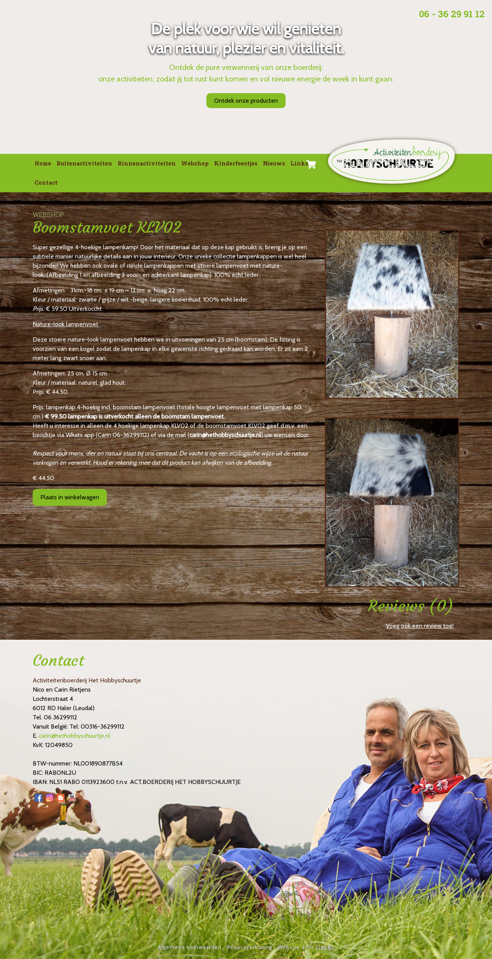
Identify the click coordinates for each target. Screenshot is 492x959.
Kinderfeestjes (236, 163)
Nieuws (274, 163)
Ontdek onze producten (246, 100)
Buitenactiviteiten (84, 163)
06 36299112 (60, 717)
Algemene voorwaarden (189, 947)
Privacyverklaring (249, 947)
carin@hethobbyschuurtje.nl (225, 435)
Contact (46, 182)
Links (299, 163)
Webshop (195, 163)
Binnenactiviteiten (147, 163)
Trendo (324, 947)
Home (43, 163)
